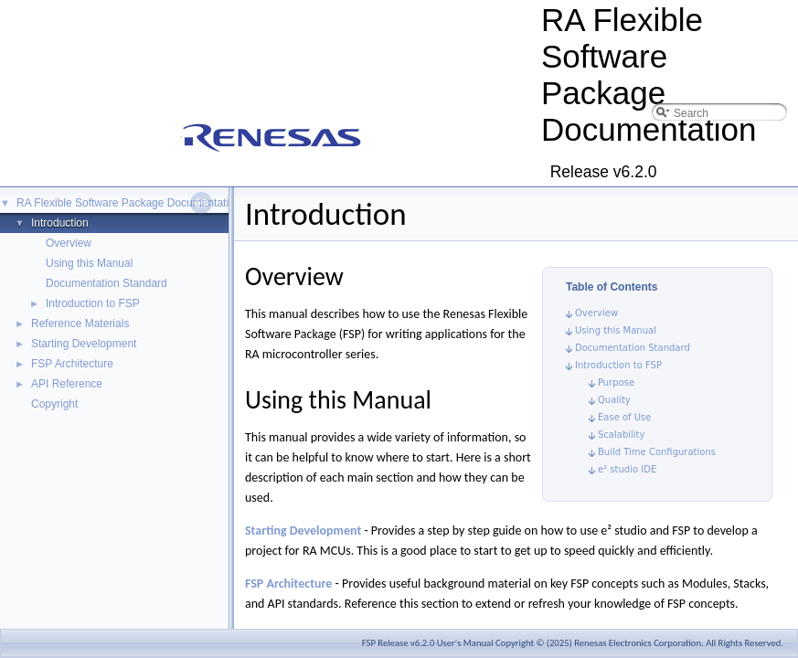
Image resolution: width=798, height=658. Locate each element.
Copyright (54, 404)
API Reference (66, 383)
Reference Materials (80, 323)
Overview (68, 243)
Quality (614, 400)
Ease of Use (625, 417)
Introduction (60, 223)
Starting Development (83, 343)
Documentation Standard (106, 283)
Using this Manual (89, 263)
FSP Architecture (72, 363)
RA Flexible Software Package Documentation (128, 202)
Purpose (616, 382)
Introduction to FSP (93, 303)
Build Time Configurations (657, 452)
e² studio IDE (627, 469)
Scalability (621, 435)
